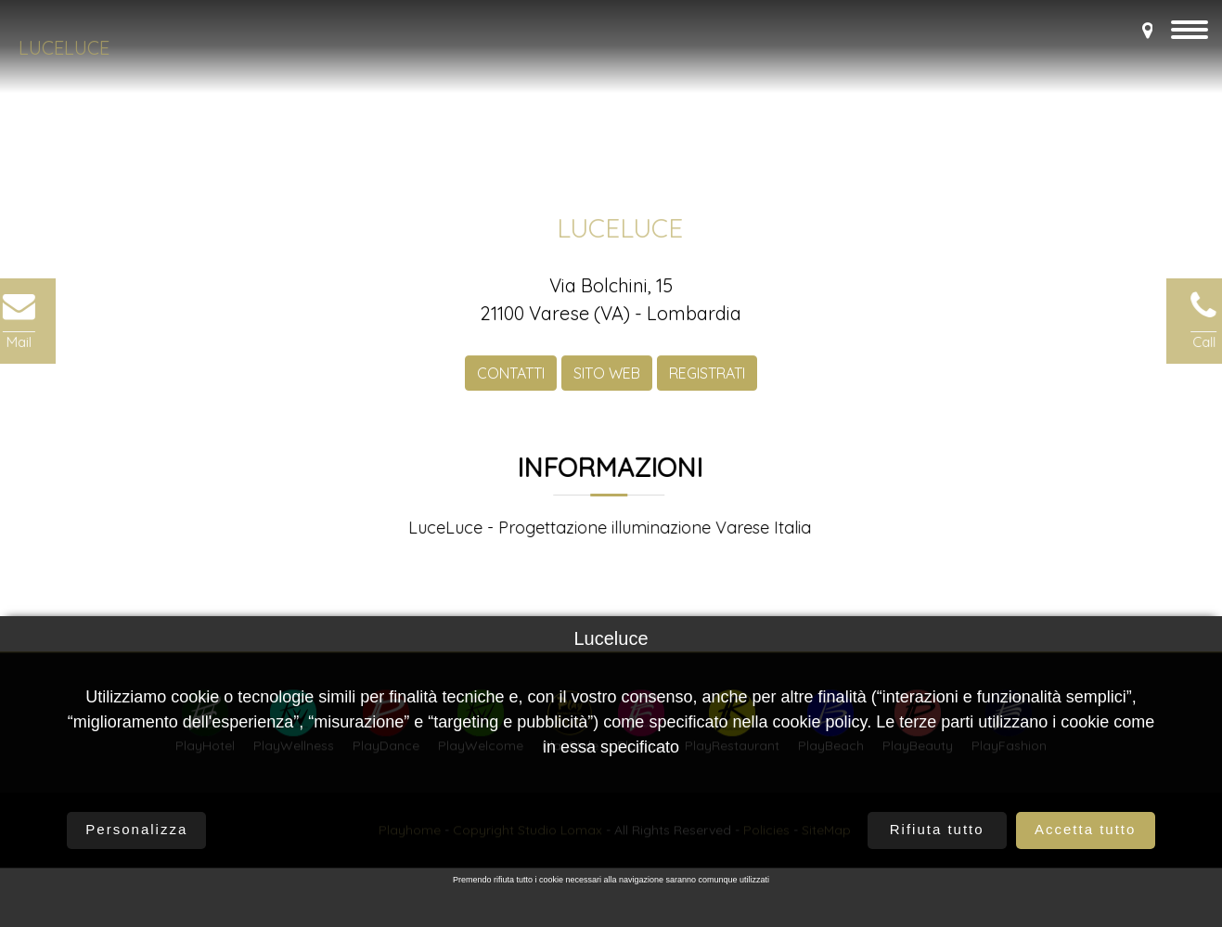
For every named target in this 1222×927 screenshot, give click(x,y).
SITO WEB (606, 377)
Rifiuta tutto (937, 830)
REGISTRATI (707, 377)
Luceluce (64, 47)
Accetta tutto (1085, 830)
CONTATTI (511, 377)
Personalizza (136, 830)
